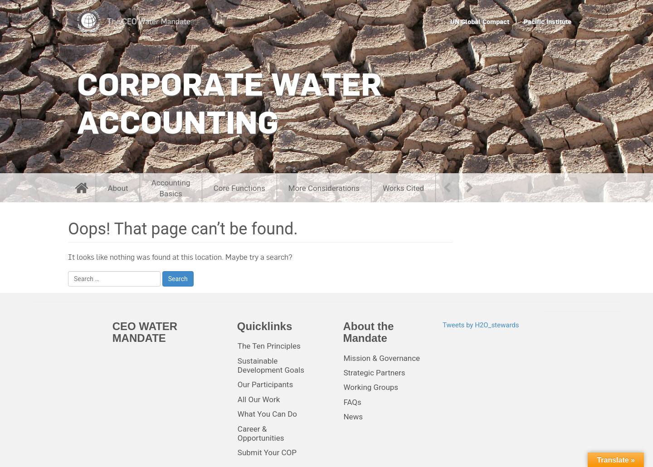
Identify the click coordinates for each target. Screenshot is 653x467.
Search (178, 278)
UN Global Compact (479, 21)
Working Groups (370, 387)
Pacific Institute (547, 21)
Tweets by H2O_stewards (481, 325)
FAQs (352, 402)
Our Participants (265, 384)
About (117, 188)
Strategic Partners (374, 372)
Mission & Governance (381, 358)
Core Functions (239, 188)
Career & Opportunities (261, 433)
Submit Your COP (267, 452)
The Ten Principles (269, 345)
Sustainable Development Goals (271, 365)
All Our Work (259, 399)
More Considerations (324, 188)
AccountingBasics (170, 188)
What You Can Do (267, 413)
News (353, 416)
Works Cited (403, 188)
